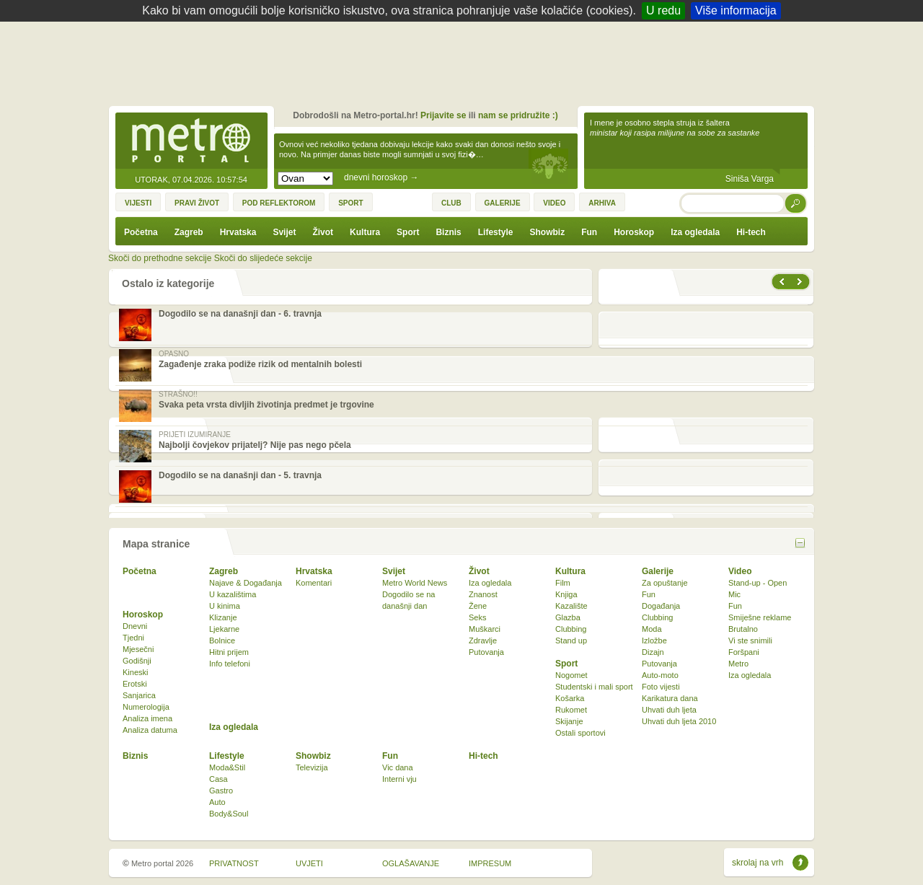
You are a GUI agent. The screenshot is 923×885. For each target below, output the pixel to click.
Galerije (658, 571)
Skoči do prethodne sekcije (159, 258)
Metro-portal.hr (191, 141)
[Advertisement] (465, 61)
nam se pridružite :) (518, 115)
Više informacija (736, 10)
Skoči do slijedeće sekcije (263, 258)
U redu (663, 10)
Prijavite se (443, 115)
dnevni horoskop (381, 177)
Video (739, 571)
